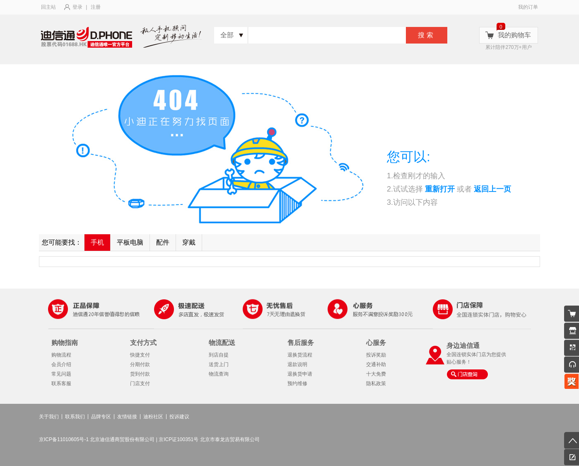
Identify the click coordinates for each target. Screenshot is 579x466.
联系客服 (61, 383)
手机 (97, 242)
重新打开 (440, 189)
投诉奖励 (376, 355)
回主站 (48, 7)
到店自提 (219, 355)
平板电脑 (130, 242)
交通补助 (376, 364)
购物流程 (61, 355)
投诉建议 (179, 416)
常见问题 (61, 374)
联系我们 (75, 416)
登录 (77, 7)
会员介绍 (61, 364)
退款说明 (297, 364)
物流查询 (219, 374)
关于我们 (49, 416)
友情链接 (127, 416)
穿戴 (188, 242)
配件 (162, 242)
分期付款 (140, 364)
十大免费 (376, 374)
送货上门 (219, 364)
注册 (96, 7)
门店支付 (140, 383)
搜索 (426, 35)
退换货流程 (299, 355)
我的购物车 (514, 35)
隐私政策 (376, 383)
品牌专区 (101, 416)
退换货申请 (299, 374)
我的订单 (528, 7)
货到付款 (140, 374)
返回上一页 (492, 189)
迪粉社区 (153, 416)
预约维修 (297, 383)
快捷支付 (140, 355)
